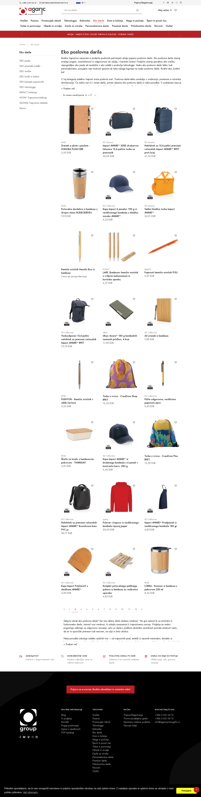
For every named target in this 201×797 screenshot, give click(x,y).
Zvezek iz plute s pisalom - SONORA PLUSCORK (75, 147)
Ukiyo (105, 332)
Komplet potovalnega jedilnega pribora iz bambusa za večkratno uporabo (120, 589)
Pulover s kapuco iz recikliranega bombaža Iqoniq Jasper (121, 524)
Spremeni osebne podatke (137, 722)
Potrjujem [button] (186, 791)
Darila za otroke (73, 26)
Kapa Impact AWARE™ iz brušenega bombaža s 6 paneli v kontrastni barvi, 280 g (120, 462)
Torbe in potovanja (30, 26)
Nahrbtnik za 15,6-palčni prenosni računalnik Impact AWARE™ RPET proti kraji (162, 149)
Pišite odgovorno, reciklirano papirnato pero (160, 401)
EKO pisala (24, 60)
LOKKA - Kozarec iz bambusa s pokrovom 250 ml (160, 587)
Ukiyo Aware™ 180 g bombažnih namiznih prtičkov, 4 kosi (120, 337)
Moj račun (165, 10)
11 (129, 609)
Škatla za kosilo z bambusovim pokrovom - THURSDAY (77, 460)
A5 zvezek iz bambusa (156, 335)
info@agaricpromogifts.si (167, 722)
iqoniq (105, 519)
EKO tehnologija (27, 87)
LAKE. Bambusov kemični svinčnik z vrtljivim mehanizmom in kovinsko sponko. (120, 276)
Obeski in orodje (53, 26)
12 (136, 609)
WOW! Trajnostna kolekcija (33, 97)
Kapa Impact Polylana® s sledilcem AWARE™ (74, 587)
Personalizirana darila (97, 26)
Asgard (147, 269)
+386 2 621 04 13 (164, 718)
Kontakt (65, 722)
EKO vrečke (25, 71)
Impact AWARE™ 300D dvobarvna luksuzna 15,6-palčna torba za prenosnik (120, 149)
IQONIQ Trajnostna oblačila (33, 103)
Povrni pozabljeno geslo (136, 718)
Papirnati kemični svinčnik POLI (161, 272)
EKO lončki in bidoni (29, 76)
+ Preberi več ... (69, 88)
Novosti (158, 26)
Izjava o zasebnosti (70, 729)
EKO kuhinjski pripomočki (31, 82)
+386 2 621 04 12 (164, 715)
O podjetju (66, 718)
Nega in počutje (135, 20)
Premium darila (120, 26)
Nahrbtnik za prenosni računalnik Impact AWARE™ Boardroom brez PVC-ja (79, 526)
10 (122, 609)
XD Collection (109, 206)
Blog (63, 715)
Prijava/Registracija (143, 2)
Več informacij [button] (30, 792)
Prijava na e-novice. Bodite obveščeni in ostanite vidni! (100, 689)
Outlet (169, 26)
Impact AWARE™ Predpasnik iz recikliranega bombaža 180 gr (160, 524)
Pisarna (35, 20)
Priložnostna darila (141, 26)
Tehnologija (70, 20)
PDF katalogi (67, 732)
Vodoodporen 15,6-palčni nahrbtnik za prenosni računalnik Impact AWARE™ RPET (78, 339)
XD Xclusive (108, 142)
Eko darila (98, 20)
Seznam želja (130, 725)
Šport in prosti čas (156, 20)
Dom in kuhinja (115, 20)
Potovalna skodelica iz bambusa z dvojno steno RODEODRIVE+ (79, 210)
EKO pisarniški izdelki (29, 66)
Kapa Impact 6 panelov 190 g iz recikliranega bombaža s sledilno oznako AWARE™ (120, 212)
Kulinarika (85, 20)
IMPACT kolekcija (28, 92)
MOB (63, 142)
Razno (22, 108)
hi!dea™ (106, 269)
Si (79, 2)
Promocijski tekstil (51, 20)
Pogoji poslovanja (70, 725)
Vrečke (24, 20)
